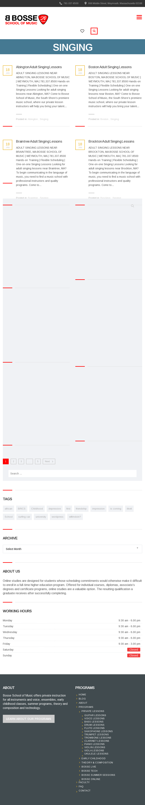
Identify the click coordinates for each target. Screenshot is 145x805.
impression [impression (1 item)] (98, 508)
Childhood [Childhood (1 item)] (37, 508)
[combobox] (72, 549)
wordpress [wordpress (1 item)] (57, 516)
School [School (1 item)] (9, 516)
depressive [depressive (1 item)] (55, 508)
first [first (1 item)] (68, 508)
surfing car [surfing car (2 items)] (24, 516)
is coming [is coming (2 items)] (115, 508)
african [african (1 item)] (8, 508)
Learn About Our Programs (28, 718)
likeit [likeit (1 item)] (129, 508)
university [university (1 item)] (41, 516)
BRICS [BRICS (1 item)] (21, 508)
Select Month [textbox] (13, 549)
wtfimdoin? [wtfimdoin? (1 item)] (75, 516)
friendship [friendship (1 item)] (81, 508)
